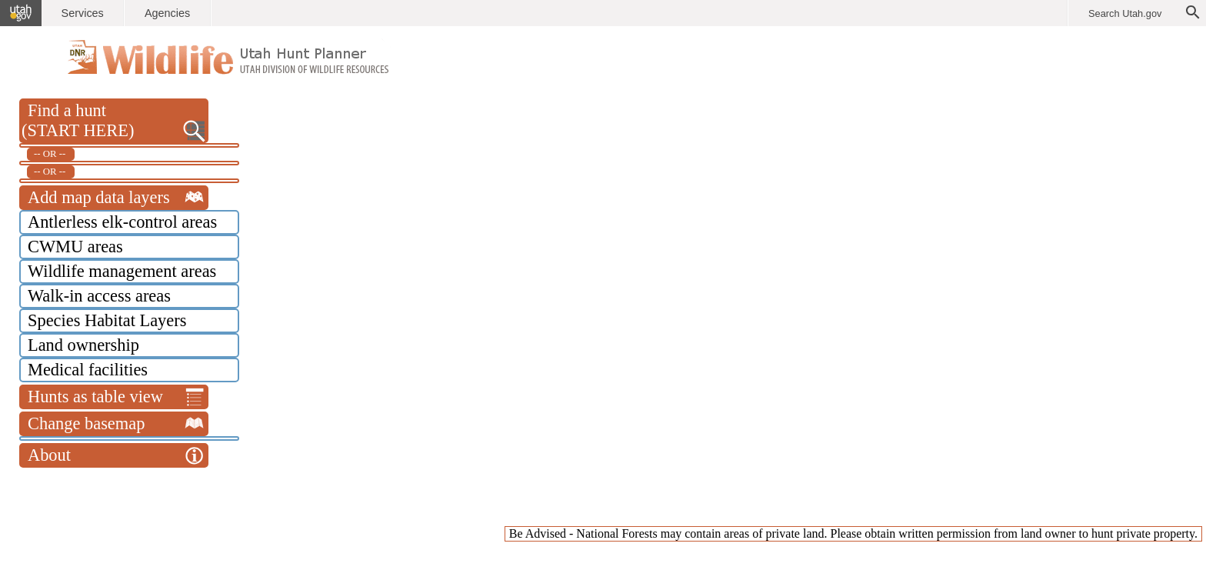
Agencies (167, 13)
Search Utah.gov (1124, 13)
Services (83, 13)
